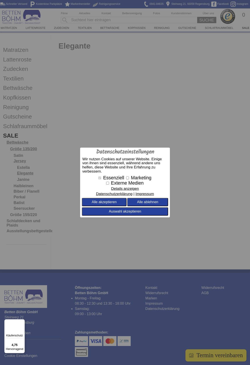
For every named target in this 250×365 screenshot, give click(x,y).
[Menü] (22, 322)
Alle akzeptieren (104, 202)
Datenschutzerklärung (114, 194)
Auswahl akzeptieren (125, 211)
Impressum (145, 194)
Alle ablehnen (147, 202)
